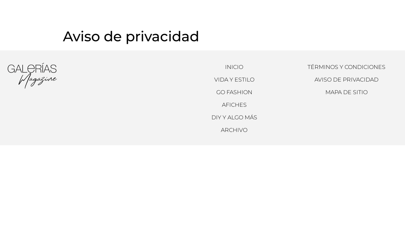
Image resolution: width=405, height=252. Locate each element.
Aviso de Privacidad (346, 79)
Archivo (171, 10)
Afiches (234, 105)
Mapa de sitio (346, 92)
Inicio (234, 67)
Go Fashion (234, 92)
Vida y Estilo (234, 79)
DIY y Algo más (234, 117)
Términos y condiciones (346, 67)
